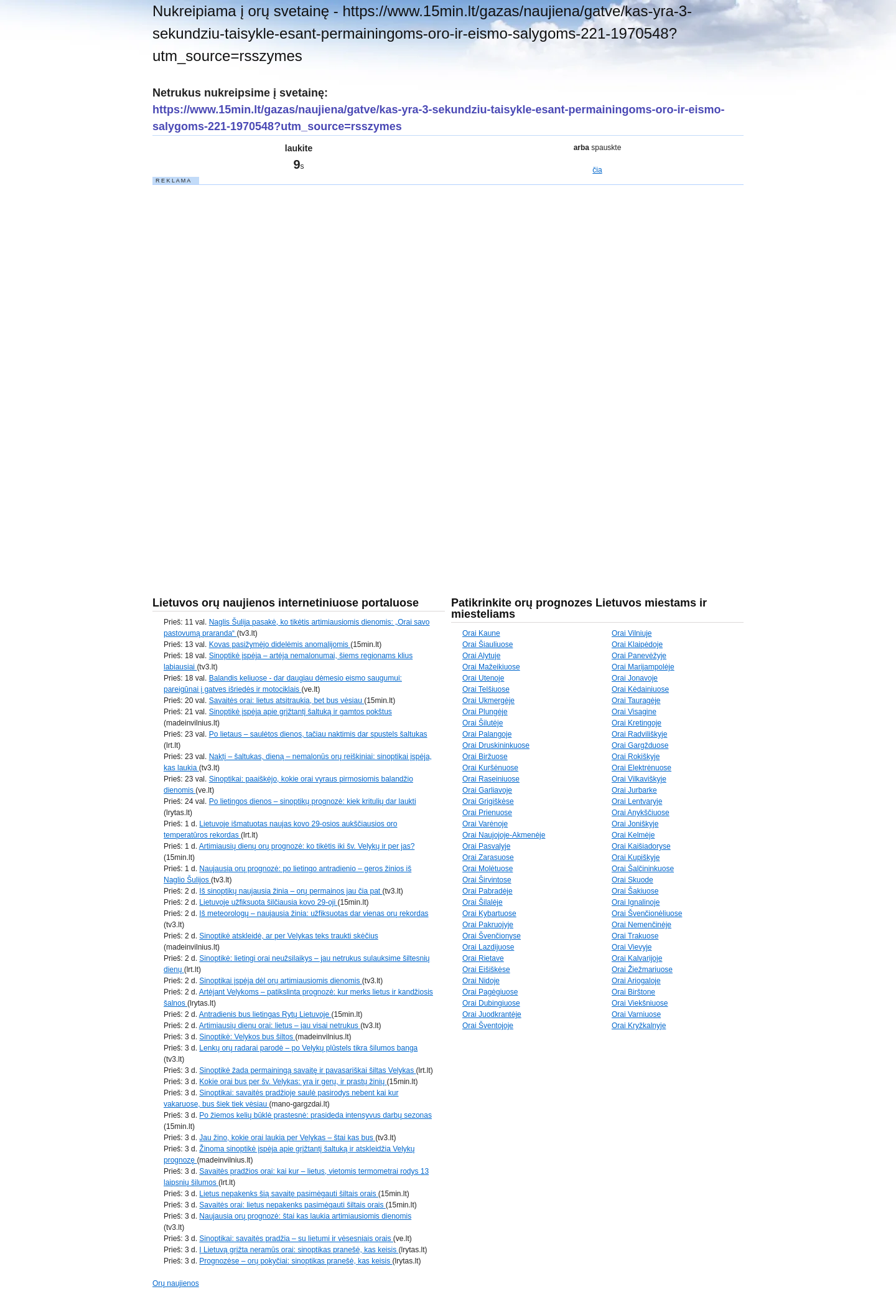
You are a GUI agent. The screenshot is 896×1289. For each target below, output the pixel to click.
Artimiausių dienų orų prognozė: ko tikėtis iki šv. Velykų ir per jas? (307, 846)
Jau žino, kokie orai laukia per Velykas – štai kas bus (287, 1137)
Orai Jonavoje (635, 678)
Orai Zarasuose (488, 857)
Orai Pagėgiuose (490, 992)
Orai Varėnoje (485, 823)
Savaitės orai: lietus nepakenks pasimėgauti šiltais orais (292, 1205)
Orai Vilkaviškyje (639, 779)
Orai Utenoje (483, 678)
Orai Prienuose (487, 812)
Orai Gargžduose (640, 745)
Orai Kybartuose (489, 913)
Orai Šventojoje (487, 1025)
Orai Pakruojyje (487, 924)
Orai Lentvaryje (637, 801)
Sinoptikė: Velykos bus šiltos (247, 1036)
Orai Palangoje (486, 734)
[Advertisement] (245, 373)
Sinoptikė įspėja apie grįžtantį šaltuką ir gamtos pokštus (300, 711)
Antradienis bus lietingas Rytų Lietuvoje (265, 1014)
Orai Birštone (633, 992)
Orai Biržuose (485, 756)
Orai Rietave (483, 958)
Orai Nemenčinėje (641, 924)
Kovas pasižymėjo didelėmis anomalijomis (279, 644)
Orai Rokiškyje (636, 756)
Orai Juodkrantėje (491, 1014)
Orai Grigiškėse (488, 801)
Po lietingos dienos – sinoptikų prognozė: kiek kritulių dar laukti (312, 801)
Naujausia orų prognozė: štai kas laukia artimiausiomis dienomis (305, 1216)
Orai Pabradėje (487, 891)
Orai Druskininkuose (496, 745)
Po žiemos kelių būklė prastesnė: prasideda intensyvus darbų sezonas (315, 1115)
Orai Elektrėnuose (641, 767)
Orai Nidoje (481, 980)
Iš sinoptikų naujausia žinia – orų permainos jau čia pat (290, 891)
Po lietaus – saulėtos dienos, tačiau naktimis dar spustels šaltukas (318, 734)
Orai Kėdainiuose (640, 689)
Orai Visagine (634, 711)
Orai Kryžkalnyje (639, 1025)
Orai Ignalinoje (636, 902)
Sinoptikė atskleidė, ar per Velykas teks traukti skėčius (288, 936)
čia (597, 170)
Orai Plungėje (485, 711)
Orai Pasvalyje (486, 846)
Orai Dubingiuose (491, 1003)
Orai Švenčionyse (491, 936)
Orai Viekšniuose (640, 1003)
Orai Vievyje (631, 947)
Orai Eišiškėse (486, 969)
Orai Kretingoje (636, 723)
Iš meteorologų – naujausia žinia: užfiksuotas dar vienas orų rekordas (313, 913)
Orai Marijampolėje (643, 667)
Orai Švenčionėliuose (647, 913)
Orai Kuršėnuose (490, 767)
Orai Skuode (632, 880)
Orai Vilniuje (631, 633)
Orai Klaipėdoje (637, 644)
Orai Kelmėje (633, 835)
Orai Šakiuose (635, 891)
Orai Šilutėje (482, 723)
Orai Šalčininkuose (643, 868)
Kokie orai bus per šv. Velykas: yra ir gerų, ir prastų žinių (292, 1081)
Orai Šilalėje (482, 902)
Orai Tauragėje (636, 700)
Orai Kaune (481, 633)
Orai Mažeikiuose (491, 667)
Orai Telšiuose (486, 689)
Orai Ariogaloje (636, 980)
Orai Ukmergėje (488, 700)
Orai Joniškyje (635, 823)
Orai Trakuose (635, 936)
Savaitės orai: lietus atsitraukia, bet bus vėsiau (286, 700)
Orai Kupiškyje (636, 857)
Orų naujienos (175, 1283)
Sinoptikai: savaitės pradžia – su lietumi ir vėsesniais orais (296, 1238)
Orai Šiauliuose (487, 644)
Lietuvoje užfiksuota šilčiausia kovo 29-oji (268, 902)
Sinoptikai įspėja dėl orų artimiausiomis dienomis (280, 980)
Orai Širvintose (486, 880)
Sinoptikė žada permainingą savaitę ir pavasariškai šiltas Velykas (307, 1070)
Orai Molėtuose (487, 868)
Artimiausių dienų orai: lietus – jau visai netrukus (279, 1025)
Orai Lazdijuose (488, 947)
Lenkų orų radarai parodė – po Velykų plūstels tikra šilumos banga (308, 1048)
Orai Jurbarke (634, 790)
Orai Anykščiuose (641, 812)
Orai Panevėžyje (639, 655)
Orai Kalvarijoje (637, 958)
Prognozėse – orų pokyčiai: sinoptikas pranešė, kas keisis (295, 1261)
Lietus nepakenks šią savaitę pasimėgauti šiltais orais (288, 1193)
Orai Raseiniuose (491, 779)
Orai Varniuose (636, 1014)
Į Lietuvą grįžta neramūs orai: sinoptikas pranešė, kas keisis (298, 1249)
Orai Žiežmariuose (642, 969)
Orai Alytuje (481, 655)
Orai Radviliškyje (639, 734)
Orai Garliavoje (487, 790)
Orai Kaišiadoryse (641, 846)
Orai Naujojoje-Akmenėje (503, 835)
